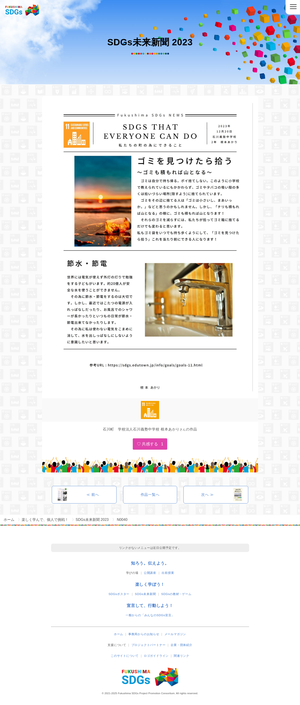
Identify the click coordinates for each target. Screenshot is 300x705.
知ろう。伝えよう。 (150, 563)
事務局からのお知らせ (143, 634)
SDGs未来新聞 (145, 594)
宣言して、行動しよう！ (150, 605)
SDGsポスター (118, 594)
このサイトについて (125, 655)
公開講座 (150, 573)
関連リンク (181, 655)
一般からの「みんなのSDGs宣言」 (150, 615)
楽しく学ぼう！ (150, 584)
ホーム (118, 634)
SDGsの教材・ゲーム (176, 594)
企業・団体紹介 (181, 645)
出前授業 (168, 573)
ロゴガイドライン (156, 655)
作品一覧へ (150, 495)
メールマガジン (175, 634)
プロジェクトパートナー (148, 645)
